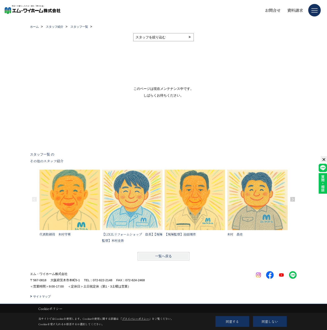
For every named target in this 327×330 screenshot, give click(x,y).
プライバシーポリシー (135, 319)
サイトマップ (42, 296)
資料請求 (295, 10)
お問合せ (273, 10)
